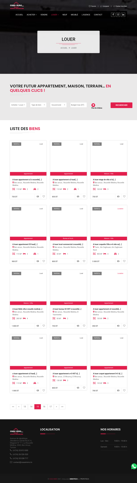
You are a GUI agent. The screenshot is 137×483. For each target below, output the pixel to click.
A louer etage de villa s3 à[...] (104, 180)
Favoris (92, 6)
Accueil (19, 15)
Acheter (31, 15)
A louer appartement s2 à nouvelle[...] (27, 180)
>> (62, 406)
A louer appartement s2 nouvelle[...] (107, 309)
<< (13, 406)
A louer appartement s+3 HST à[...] (66, 373)
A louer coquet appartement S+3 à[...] (107, 373)
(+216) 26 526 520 (20, 454)
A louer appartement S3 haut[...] (24, 244)
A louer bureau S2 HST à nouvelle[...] (67, 309)
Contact (98, 15)
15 (38, 406)
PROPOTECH (84, 478)
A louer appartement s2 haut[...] (65, 180)
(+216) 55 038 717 (20, 458)
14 (31, 406)
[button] (18, 104)
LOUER (54, 15)
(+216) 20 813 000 (20, 450)
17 (50, 406)
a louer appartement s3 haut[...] (24, 373)
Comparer (104, 6)
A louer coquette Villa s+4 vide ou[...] (107, 244)
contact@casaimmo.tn (22, 462)
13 (25, 406)
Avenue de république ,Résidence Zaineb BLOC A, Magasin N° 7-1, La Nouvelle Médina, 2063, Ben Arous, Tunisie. (21, 442)
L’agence (86, 15)
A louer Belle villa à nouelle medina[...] (27, 309)
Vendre (43, 15)
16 (44, 406)
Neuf (65, 15)
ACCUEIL (64, 48)
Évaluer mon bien (120, 6)
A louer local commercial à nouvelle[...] (68, 244)
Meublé (74, 15)
